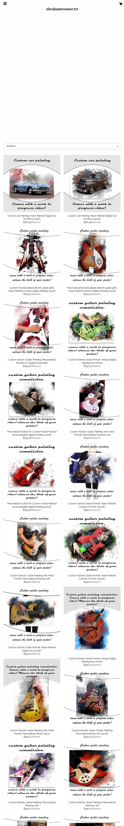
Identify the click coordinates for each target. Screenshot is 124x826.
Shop (22, 806)
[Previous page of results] (36, 763)
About (21, 810)
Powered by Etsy (102, 815)
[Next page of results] (88, 763)
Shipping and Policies (22, 815)
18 (77, 763)
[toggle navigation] (5, 3)
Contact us (22, 820)
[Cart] (120, 4)
